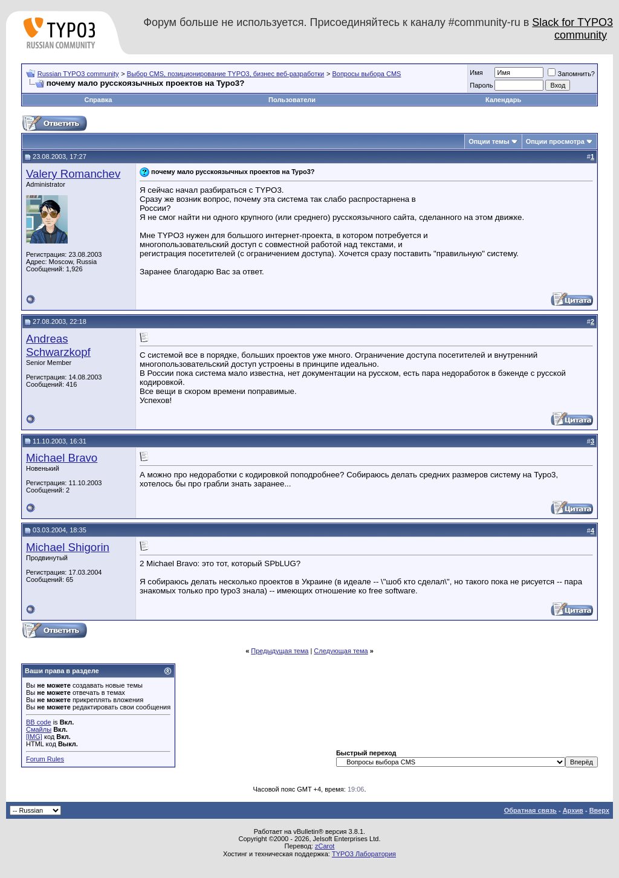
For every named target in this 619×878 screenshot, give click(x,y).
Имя (476, 72)
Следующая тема (341, 650)
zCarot (324, 846)
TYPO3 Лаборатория (364, 853)
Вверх (599, 810)
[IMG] (34, 736)
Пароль (481, 85)
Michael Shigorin (67, 547)
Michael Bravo (61, 457)
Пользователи (292, 99)
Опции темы (488, 141)
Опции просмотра (555, 141)
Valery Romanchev (73, 173)
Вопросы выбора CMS (366, 73)
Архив (573, 810)
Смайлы (38, 729)
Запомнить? (571, 73)
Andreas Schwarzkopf (58, 345)
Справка (98, 99)
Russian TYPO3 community (78, 73)
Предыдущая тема (279, 650)
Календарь (503, 99)
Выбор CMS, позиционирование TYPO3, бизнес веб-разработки (225, 73)
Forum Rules (45, 759)
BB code (38, 722)
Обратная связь (530, 810)
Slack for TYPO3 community (572, 28)
